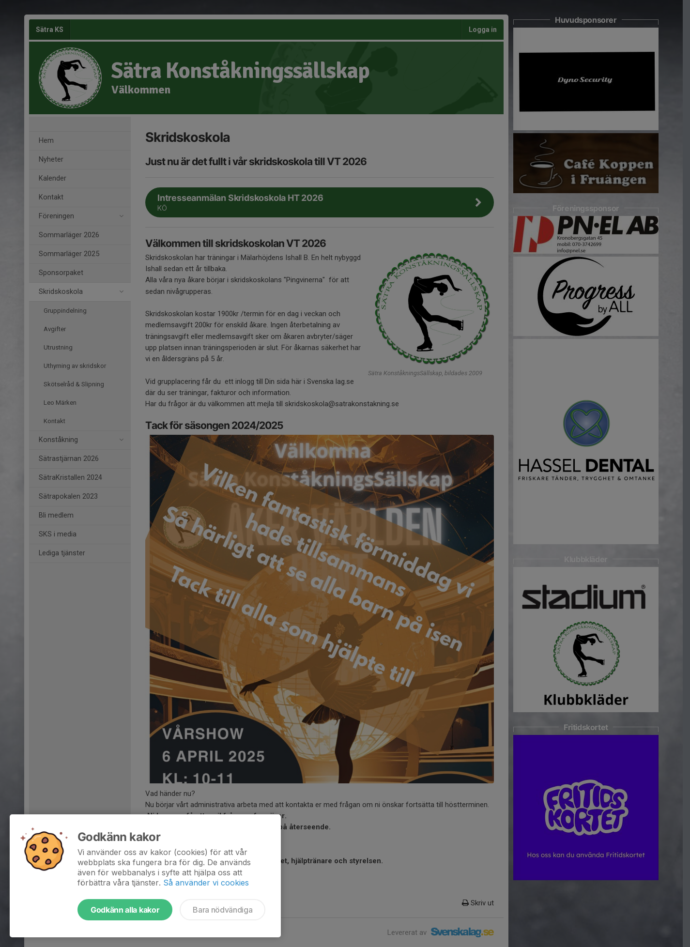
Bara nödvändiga (222, 910)
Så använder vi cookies (206, 882)
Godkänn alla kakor (125, 910)
